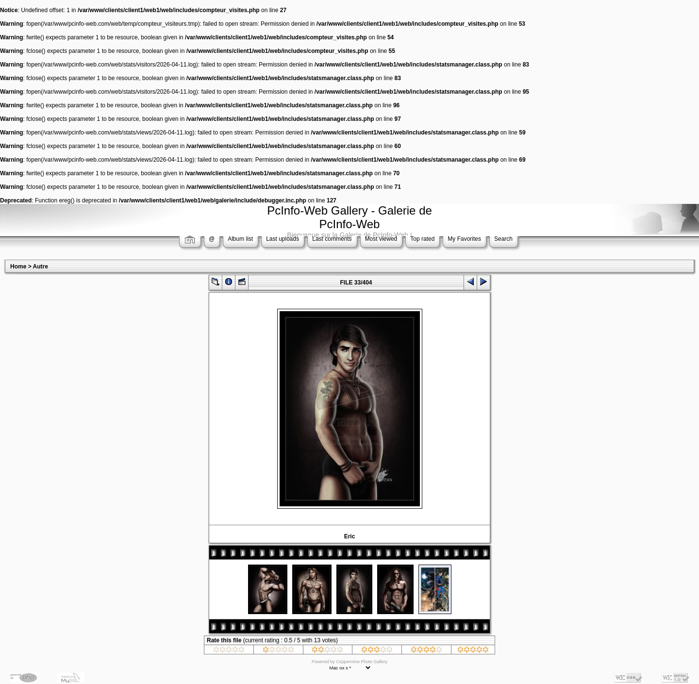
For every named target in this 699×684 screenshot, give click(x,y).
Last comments (331, 238)
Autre (40, 266)
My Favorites (464, 238)
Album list (240, 238)
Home (18, 266)
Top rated (422, 238)
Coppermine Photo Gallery (361, 661)
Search (503, 238)
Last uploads (282, 238)
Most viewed (381, 238)
